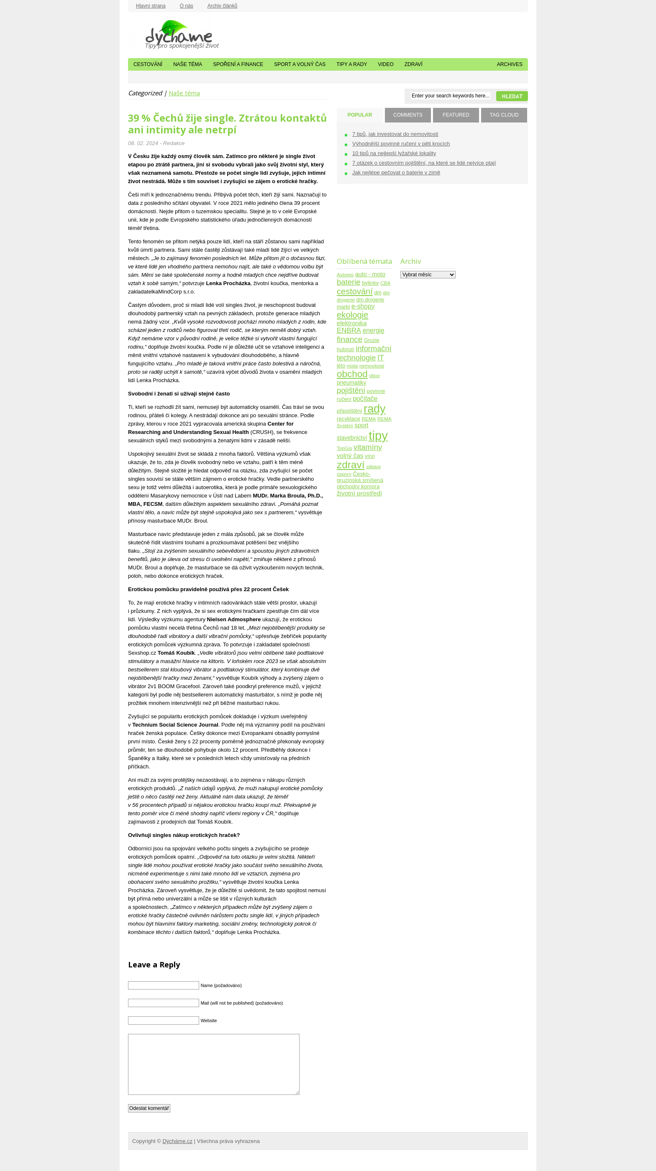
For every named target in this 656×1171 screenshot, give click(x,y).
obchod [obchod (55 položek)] (352, 374)
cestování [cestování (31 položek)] (355, 291)
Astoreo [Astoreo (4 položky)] (345, 274)
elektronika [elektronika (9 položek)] (351, 323)
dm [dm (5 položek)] (377, 293)
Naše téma (187, 64)
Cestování (147, 64)
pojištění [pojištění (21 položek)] (351, 390)
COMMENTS (408, 115)
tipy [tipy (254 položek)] (378, 435)
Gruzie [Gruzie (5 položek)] (371, 340)
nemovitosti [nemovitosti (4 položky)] (371, 365)
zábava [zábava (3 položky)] (373, 466)
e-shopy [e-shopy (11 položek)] (363, 306)
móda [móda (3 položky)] (352, 365)
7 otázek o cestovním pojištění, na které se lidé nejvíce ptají (424, 163)
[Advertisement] (363, 225)
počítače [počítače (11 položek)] (365, 398)
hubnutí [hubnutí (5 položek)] (345, 349)
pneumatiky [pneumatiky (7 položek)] (351, 383)
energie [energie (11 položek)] (373, 330)
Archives (510, 64)
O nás (186, 6)
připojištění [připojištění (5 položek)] (349, 411)
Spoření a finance (238, 64)
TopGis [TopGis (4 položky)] (344, 448)
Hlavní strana (151, 6)
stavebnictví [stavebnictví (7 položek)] (352, 438)
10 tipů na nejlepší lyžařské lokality (394, 153)
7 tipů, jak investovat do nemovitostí (395, 134)
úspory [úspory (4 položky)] (344, 474)
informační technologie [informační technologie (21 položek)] (364, 353)
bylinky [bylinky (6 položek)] (370, 283)
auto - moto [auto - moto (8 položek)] (370, 274)
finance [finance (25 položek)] (349, 339)
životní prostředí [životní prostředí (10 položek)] (359, 493)
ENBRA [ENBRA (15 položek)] (349, 330)
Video (385, 64)
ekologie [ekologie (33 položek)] (352, 314)
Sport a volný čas (299, 64)
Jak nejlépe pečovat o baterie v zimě (396, 172)
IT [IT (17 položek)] (380, 358)
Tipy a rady (351, 64)
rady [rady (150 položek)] (374, 409)
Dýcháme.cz (170, 33)
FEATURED (456, 115)
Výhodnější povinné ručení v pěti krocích (401, 143)
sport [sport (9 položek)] (362, 425)
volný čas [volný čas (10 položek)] (350, 455)
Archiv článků (222, 6)
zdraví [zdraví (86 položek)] (351, 464)
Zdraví (414, 64)
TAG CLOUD (503, 115)
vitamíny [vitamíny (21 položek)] (368, 447)
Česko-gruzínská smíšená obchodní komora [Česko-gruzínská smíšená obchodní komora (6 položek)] (360, 480)
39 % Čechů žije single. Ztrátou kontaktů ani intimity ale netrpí (227, 123)
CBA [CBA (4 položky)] (385, 283)
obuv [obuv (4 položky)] (374, 375)
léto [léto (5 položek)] (341, 366)
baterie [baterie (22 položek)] (349, 282)
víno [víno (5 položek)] (370, 456)
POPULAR (360, 115)
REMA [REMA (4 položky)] (369, 418)
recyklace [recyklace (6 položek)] (348, 419)
